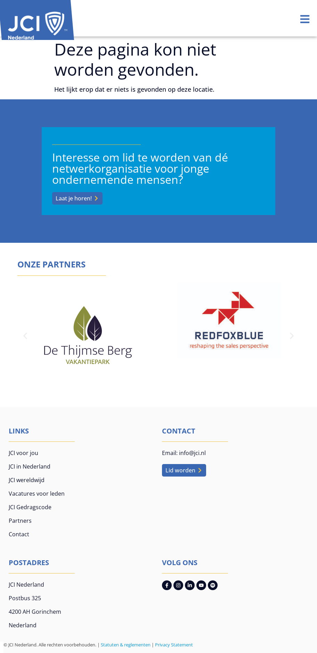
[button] (25, 336)
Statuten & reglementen (126, 645)
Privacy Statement (174, 645)
